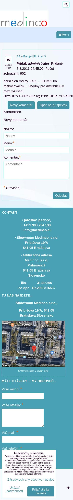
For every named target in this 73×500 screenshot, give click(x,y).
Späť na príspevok (53, 105)
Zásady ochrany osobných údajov (30, 479)
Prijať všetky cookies (41, 491)
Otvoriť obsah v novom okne (33, 371)
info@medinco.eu (37, 230)
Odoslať (61, 195)
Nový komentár (21, 105)
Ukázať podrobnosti (14, 489)
